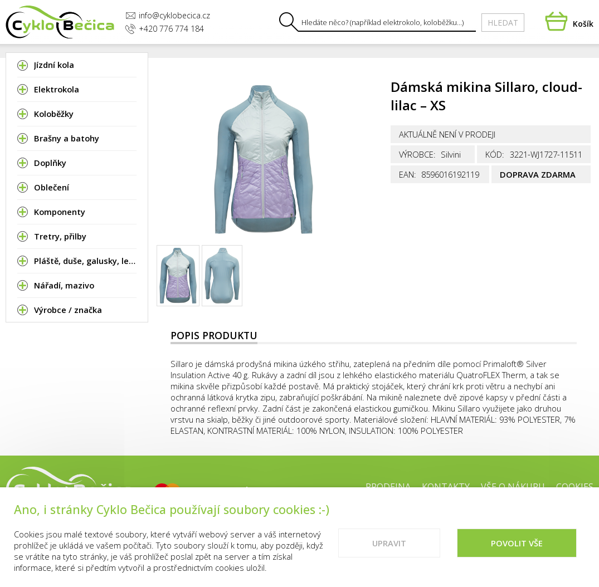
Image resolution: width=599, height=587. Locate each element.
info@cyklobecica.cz (167, 15)
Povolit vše (517, 544)
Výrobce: (417, 154)
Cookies (574, 487)
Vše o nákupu (513, 487)
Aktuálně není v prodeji (447, 134)
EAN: (407, 174)
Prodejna (388, 487)
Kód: (494, 154)
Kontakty (446, 487)
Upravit (389, 544)
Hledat (503, 22)
